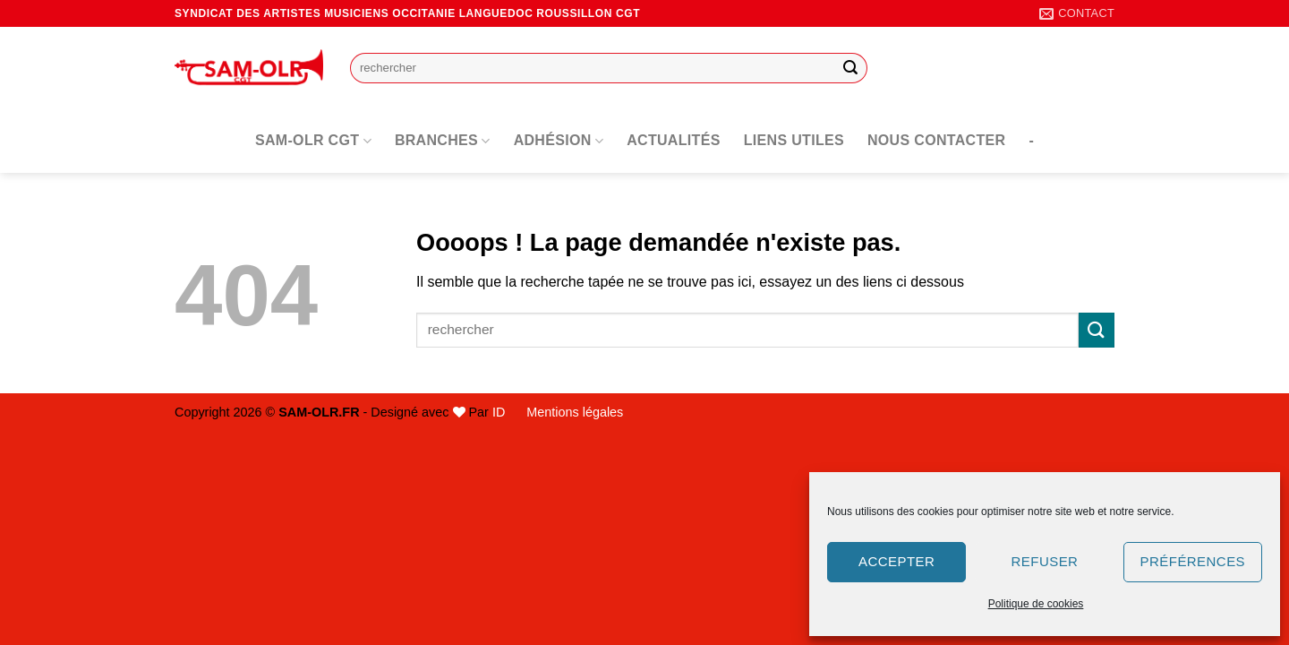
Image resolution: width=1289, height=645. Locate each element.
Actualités (674, 140)
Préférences (1192, 561)
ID (498, 412)
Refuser (1045, 561)
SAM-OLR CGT (313, 141)
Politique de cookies (1036, 604)
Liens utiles (794, 140)
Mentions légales (574, 412)
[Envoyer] (851, 68)
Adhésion (559, 141)
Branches (443, 141)
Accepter (896, 561)
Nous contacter (936, 140)
